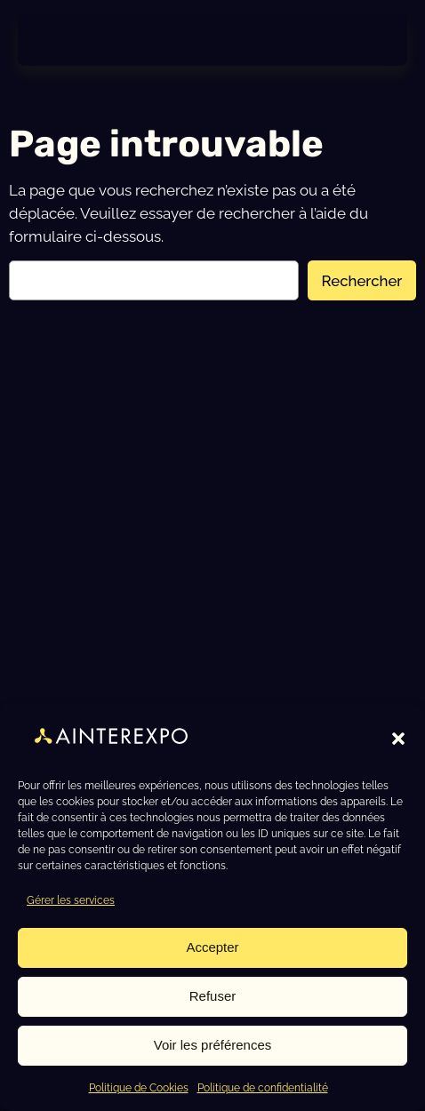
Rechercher (362, 281)
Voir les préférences (213, 1044)
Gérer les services (71, 900)
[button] (398, 738)
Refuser (213, 995)
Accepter (212, 947)
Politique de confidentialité (262, 1088)
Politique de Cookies (138, 1088)
